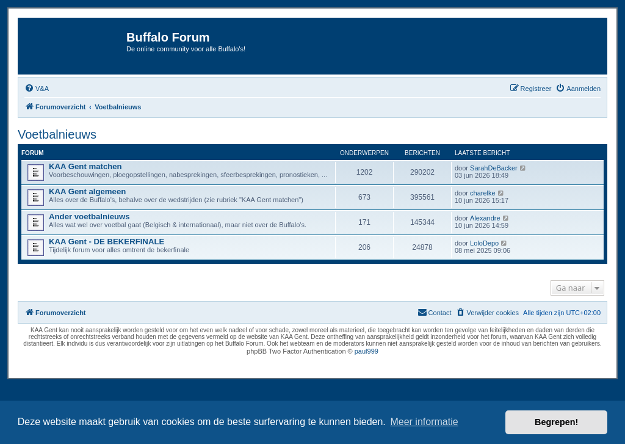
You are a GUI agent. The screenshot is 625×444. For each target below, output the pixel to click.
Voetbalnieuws (57, 134)
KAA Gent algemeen (87, 191)
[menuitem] (36, 88)
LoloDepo (484, 243)
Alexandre (485, 218)
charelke (483, 193)
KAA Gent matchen (85, 166)
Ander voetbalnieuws (89, 216)
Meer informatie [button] (424, 422)
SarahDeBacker (494, 168)
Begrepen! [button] (556, 422)
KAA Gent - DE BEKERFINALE (106, 241)
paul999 (366, 351)
